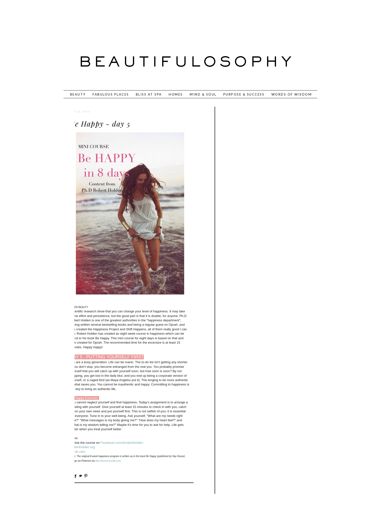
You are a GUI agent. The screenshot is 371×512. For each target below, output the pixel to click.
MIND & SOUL (203, 94)
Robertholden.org (82, 447)
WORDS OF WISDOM (291, 94)
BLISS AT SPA (149, 94)
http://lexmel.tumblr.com (108, 460)
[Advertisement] (170, 20)
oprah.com (77, 451)
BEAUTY (78, 94)
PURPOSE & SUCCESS (244, 94)
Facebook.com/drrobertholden (122, 442)
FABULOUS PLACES (111, 94)
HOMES (176, 94)
